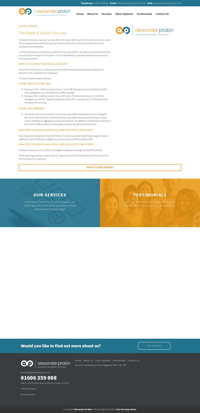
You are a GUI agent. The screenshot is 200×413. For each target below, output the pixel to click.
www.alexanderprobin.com (167, 3)
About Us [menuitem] (92, 14)
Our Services (50, 195)
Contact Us (133, 360)
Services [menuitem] (107, 14)
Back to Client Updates (100, 167)
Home (78, 360)
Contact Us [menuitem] (162, 14)
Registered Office (110, 365)
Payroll (99, 365)
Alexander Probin (83, 409)
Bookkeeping (89, 365)
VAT (124, 365)
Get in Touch (154, 345)
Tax (120, 365)
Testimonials (150, 195)
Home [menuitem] (80, 14)
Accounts (79, 365)
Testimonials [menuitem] (144, 14)
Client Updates (103, 360)
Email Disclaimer (28, 394)
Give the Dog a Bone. (126, 409)
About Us (88, 360)
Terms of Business (28, 388)
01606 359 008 (39, 377)
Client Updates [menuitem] (124, 14)
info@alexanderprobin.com (132, 3)
